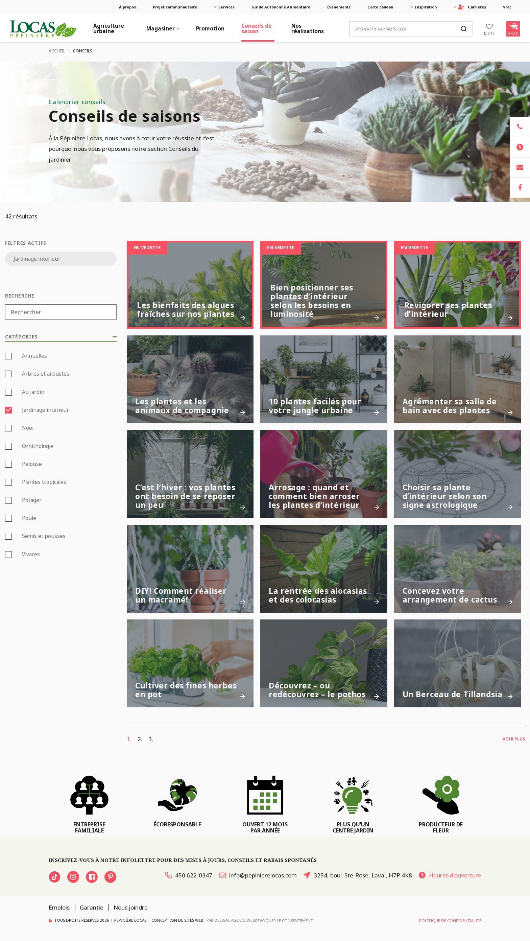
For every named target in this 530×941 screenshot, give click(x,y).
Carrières (472, 7)
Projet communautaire (175, 7)
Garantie (91, 907)
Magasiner (160, 28)
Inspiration (426, 7)
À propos (127, 7)
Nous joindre (131, 907)
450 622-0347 (188, 875)
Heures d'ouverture (450, 875)
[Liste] (489, 28)
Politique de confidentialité (450, 920)
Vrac (507, 7)
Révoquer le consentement (284, 920)
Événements (339, 7)
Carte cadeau (380, 7)
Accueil (57, 51)
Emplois (59, 907)
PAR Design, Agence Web (231, 920)
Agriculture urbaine (108, 28)
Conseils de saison (256, 28)
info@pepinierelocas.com (258, 875)
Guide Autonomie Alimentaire (280, 7)
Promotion (210, 28)
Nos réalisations (307, 28)
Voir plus (514, 739)
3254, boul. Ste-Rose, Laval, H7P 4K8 (358, 875)
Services (226, 7)
